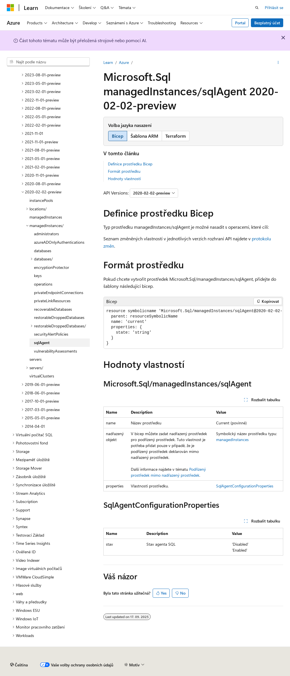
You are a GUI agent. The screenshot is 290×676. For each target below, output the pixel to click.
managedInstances (232, 439)
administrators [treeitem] (46, 233)
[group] (193, 327)
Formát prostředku (124, 171)
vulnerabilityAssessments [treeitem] (55, 351)
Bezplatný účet (267, 22)
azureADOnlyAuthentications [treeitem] (59, 242)
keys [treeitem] (38, 275)
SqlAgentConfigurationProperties (244, 486)
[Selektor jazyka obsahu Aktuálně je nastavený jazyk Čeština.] (19, 664)
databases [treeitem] (42, 250)
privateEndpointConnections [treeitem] (58, 292)
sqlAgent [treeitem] (42, 342)
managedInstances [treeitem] (45, 217)
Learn (108, 62)
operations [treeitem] (43, 284)
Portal (240, 22)
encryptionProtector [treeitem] (51, 267)
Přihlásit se (274, 7)
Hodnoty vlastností (124, 178)
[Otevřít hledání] (257, 8)
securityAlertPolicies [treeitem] (51, 334)
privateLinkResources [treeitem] (52, 300)
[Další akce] (278, 62)
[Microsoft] (10, 7)
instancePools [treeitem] (41, 200)
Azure (124, 62)
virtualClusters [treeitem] (41, 376)
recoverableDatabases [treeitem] (53, 309)
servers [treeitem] (35, 359)
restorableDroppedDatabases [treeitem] (59, 317)
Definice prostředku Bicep (130, 164)
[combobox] (48, 61)
